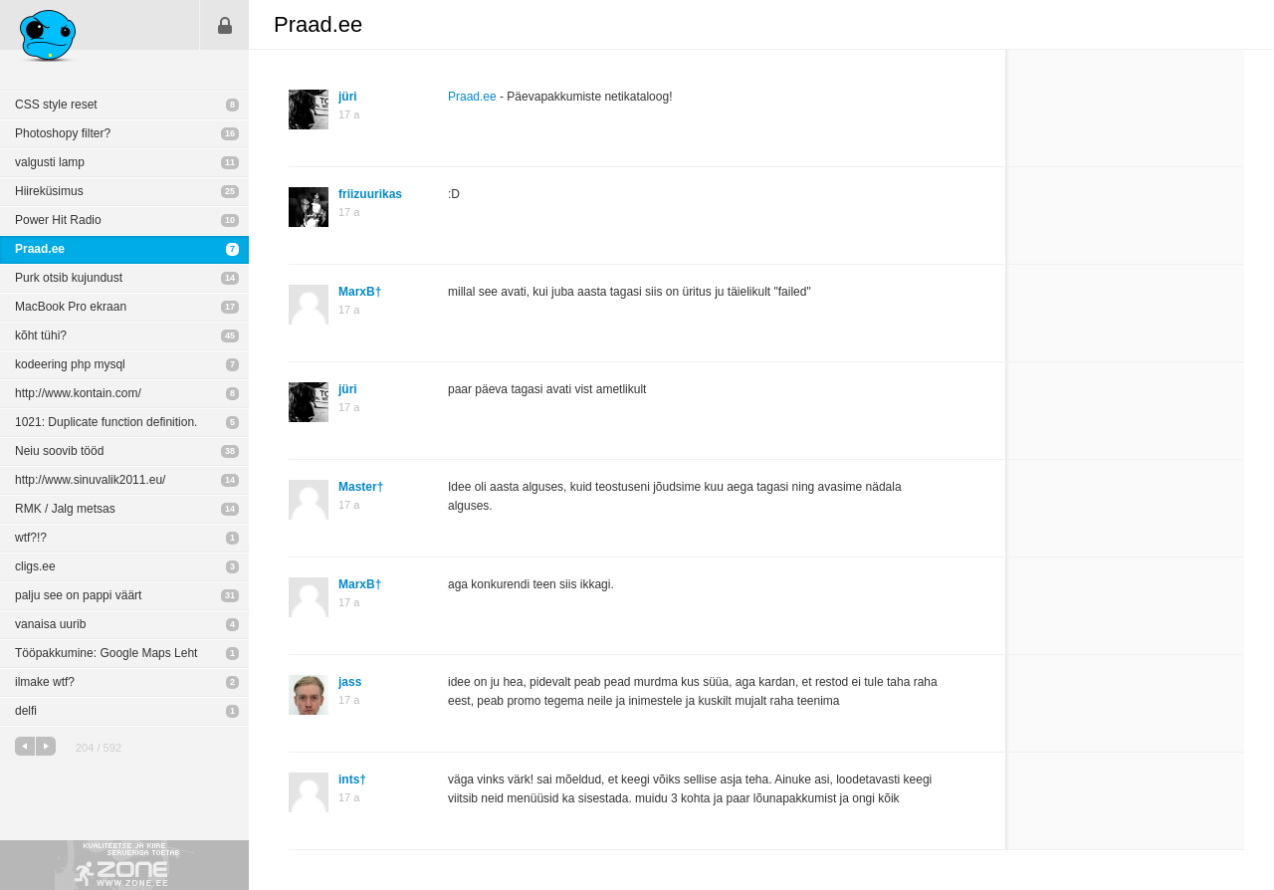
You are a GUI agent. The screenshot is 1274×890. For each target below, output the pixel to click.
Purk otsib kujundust (68, 278)
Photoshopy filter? (62, 133)
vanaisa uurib (50, 624)
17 (230, 307)
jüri (347, 97)
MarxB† (359, 292)
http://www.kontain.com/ (78, 393)
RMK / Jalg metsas (65, 509)
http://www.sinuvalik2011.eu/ (90, 480)
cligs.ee (35, 566)
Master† (360, 487)
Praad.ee (40, 249)
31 (230, 595)
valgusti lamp (50, 162)
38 (230, 451)
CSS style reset (56, 104)
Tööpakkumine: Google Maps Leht (106, 653)
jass (349, 682)
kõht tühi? (41, 335)
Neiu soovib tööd (59, 451)
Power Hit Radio (58, 220)
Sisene (225, 25)
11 (230, 162)
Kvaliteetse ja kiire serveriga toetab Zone (124, 865)
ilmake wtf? (45, 682)
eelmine (25, 746)
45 (230, 335)
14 (230, 278)
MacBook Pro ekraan (70, 307)
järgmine (46, 746)
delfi (26, 711)
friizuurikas (370, 194)
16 (230, 133)
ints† (352, 779)
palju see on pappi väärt (78, 595)
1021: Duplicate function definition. (106, 422)
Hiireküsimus (49, 191)
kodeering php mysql (70, 364)
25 (230, 191)
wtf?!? (31, 538)
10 (230, 220)
